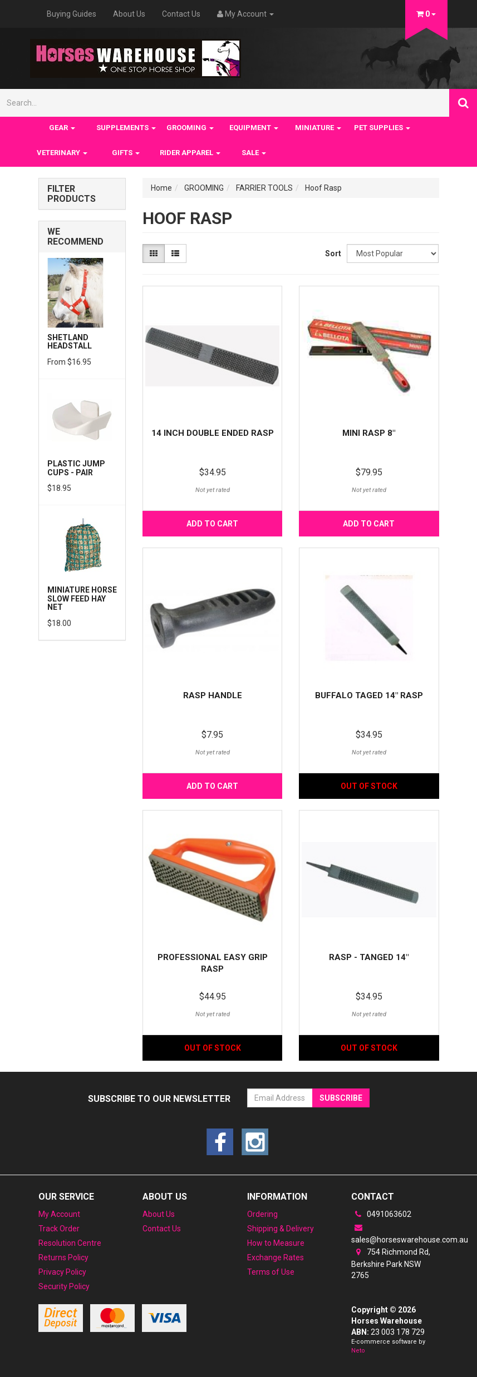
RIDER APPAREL (190, 152)
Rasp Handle (212, 695)
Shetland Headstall (69, 341)
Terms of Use (270, 1271)
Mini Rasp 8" (368, 433)
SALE (254, 152)
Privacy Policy (62, 1271)
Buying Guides (71, 13)
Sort (331, 253)
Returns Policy (63, 1257)
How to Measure (275, 1243)
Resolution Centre (69, 1243)
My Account (59, 1214)
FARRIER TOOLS (264, 187)
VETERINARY (62, 152)
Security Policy (64, 1286)
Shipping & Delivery (280, 1228)
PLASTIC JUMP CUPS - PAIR (76, 467)
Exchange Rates (275, 1257)
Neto (358, 1350)
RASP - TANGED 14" (369, 957)
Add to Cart (212, 523)
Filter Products (71, 193)
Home (161, 187)
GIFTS (126, 152)
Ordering (262, 1214)
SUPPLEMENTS (126, 127)
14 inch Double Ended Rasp (212, 433)
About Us (129, 13)
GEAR (62, 127)
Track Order (59, 1228)
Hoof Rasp (323, 187)
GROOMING (190, 127)
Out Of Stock (369, 786)
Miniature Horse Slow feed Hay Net (82, 598)
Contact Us (181, 13)
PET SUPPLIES (382, 127)
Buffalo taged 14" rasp (369, 695)
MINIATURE (318, 127)
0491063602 (381, 1214)
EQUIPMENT (253, 127)
